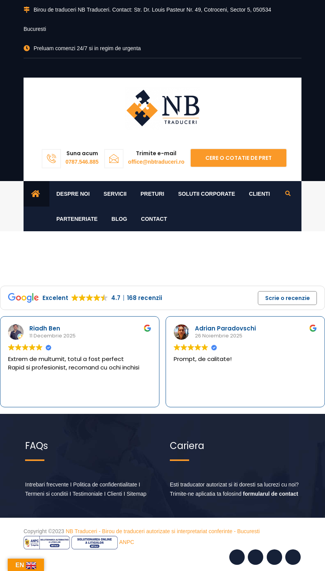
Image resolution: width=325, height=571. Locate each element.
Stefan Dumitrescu (51, 328)
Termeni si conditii (46, 494)
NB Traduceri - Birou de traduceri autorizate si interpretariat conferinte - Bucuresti (163, 532)
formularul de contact (270, 494)
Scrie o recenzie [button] (287, 298)
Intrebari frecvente (47, 485)
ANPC (126, 542)
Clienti (259, 194)
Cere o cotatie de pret (238, 158)
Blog (119, 219)
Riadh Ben (203, 328)
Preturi (152, 194)
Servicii (115, 194)
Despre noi (73, 194)
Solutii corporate (206, 194)
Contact (154, 219)
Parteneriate (77, 219)
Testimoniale (88, 494)
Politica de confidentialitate (105, 485)
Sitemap (136, 494)
